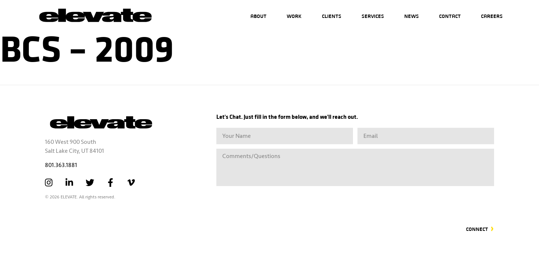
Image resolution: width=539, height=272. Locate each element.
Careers (492, 15)
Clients (331, 15)
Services (373, 15)
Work (294, 15)
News (411, 15)
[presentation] (437, 201)
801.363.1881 (61, 165)
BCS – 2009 (87, 46)
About (258, 15)
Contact (450, 15)
